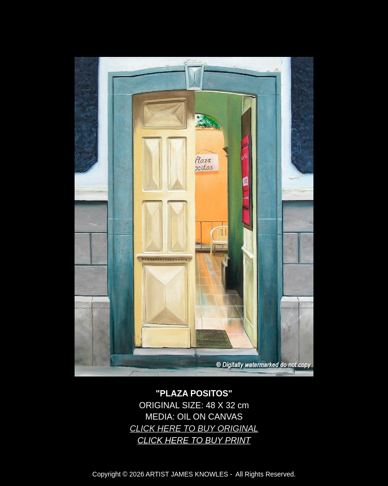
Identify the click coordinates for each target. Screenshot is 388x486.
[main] (194, 421)
